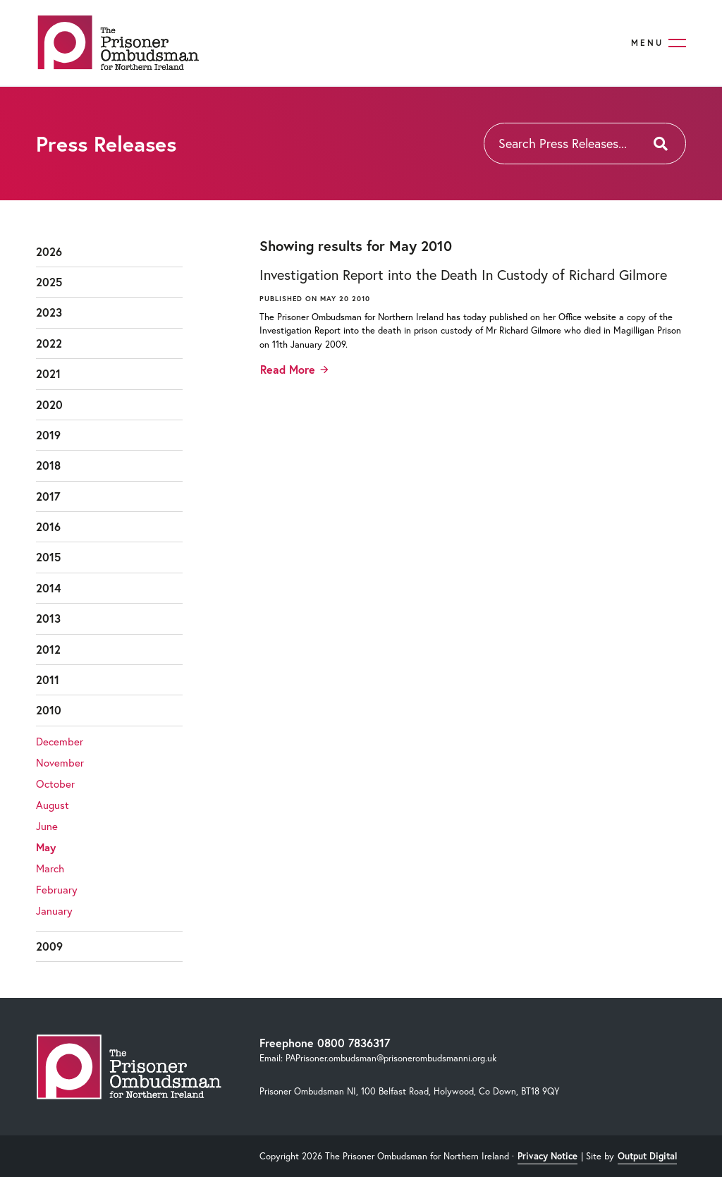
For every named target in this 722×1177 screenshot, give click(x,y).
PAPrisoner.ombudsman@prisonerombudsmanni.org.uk (391, 1058)
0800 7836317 (353, 1042)
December (59, 741)
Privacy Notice (547, 1156)
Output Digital (647, 1156)
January (54, 910)
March (50, 868)
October (55, 783)
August (52, 805)
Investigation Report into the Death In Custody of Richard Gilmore (463, 274)
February (57, 889)
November (60, 762)
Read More (287, 369)
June (47, 826)
